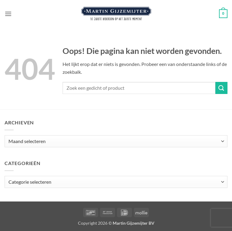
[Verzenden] (221, 88)
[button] (8, 13)
